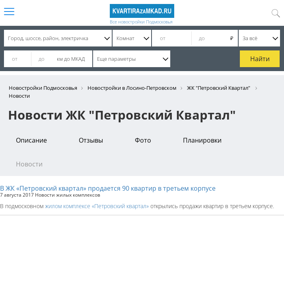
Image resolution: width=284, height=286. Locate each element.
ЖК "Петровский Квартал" (219, 87)
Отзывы (91, 140)
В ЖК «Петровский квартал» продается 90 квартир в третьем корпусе (108, 188)
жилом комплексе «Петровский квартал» (97, 206)
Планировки (202, 140)
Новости (29, 164)
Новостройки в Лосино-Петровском (132, 87)
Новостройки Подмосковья (43, 87)
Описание (31, 140)
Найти (260, 58)
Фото (143, 140)
